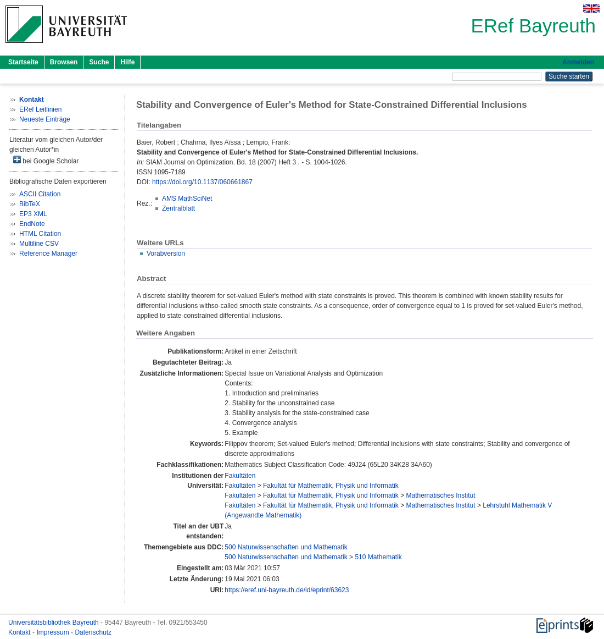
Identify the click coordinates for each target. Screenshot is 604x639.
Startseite (23, 62)
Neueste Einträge (44, 119)
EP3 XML (33, 214)
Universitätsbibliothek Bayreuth (54, 622)
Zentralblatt (178, 208)
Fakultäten (240, 476)
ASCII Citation (39, 194)
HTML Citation (40, 234)
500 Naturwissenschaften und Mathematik (286, 547)
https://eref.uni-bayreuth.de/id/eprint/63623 (287, 590)
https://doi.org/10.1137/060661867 (202, 182)
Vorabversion (166, 253)
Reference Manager (48, 253)
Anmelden (578, 62)
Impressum (53, 632)
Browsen (64, 62)
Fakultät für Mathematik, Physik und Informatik (331, 485)
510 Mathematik (378, 557)
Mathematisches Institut (440, 495)
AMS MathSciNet (187, 198)
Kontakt (20, 632)
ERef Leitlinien (40, 109)
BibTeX (29, 204)
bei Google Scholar (46, 160)
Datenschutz (93, 632)
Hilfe (127, 62)
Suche (99, 62)
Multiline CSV (39, 243)
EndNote (32, 224)
